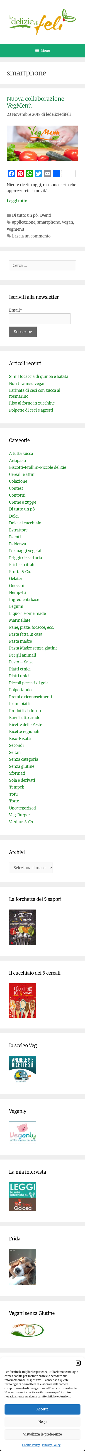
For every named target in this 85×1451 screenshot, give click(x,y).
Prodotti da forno (25, 710)
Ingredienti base (24, 599)
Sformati (17, 773)
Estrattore (18, 530)
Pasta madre (20, 641)
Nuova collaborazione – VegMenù (38, 102)
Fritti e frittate (22, 564)
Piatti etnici (20, 669)
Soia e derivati (22, 780)
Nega (42, 1422)
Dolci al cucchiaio (25, 523)
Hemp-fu (17, 592)
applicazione (23, 222)
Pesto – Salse (21, 662)
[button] (78, 1363)
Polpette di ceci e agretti (31, 410)
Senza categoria (23, 759)
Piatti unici (19, 675)
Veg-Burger (19, 814)
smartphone (48, 222)
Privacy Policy (51, 1445)
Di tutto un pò (25, 215)
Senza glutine (21, 766)
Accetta (42, 1409)
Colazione (18, 481)
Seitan (15, 752)
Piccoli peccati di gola (29, 683)
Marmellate (19, 620)
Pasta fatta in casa (25, 634)
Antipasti (17, 460)
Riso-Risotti (20, 738)
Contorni (17, 495)
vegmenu (15, 229)
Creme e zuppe (22, 502)
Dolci (14, 516)
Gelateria (17, 578)
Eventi (45, 215)
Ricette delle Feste (25, 724)
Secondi (16, 745)
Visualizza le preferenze (42, 1434)
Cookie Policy (31, 1445)
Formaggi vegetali (26, 550)
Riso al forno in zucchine (32, 403)
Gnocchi (16, 585)
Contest (16, 488)
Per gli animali (22, 655)
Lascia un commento (31, 236)
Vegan (67, 222)
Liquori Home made (27, 613)
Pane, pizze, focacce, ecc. (31, 627)
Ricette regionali (24, 731)
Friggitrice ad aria (25, 557)
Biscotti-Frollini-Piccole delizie (37, 467)
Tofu (13, 794)
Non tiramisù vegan (27, 383)
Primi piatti (19, 703)
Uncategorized (22, 808)
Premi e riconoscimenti (30, 696)
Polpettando (20, 689)
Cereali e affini (22, 474)
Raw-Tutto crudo (24, 717)
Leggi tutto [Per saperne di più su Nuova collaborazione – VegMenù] (17, 201)
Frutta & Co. (20, 571)
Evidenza (17, 543)
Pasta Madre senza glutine (33, 648)
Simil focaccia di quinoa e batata (38, 376)
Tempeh (16, 787)
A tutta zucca (21, 453)
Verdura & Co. (21, 822)
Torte (14, 801)
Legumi (16, 606)
